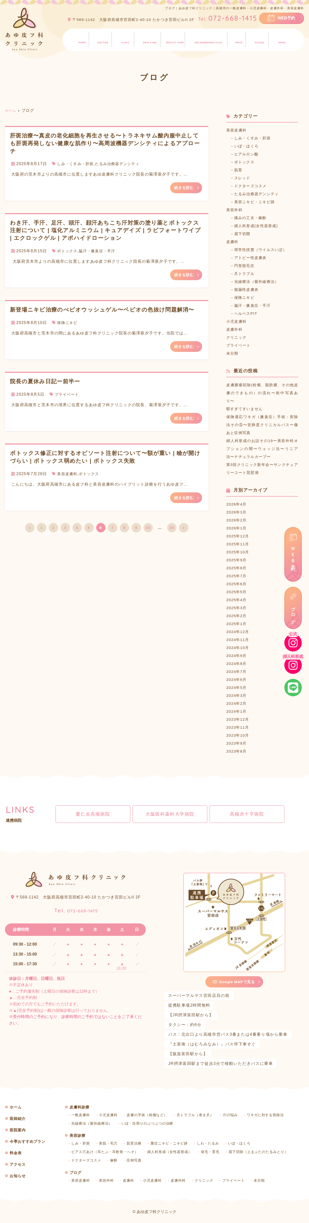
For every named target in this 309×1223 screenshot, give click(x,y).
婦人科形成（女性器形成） (174, 1152)
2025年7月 (237, 576)
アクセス (261, 39)
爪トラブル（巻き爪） (199, 1115)
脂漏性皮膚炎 (248, 289)
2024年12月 (238, 632)
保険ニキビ (67, 324)
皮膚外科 (235, 329)
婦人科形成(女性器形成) (258, 226)
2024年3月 (237, 695)
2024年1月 (237, 711)
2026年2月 (237, 520)
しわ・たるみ (212, 1143)
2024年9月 (237, 655)
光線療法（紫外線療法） (259, 281)
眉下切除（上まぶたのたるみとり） (266, 1152)
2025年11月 (238, 544)
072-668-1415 (76, 909)
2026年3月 (237, 512)
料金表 (240, 39)
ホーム (80, 39)
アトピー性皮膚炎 (252, 258)
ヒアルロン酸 (248, 154)
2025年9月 (237, 560)
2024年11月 (238, 640)
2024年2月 (237, 703)
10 (148, 530)
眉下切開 (243, 234)
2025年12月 (238, 536)
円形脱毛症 (246, 265)
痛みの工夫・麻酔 (252, 218)
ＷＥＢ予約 (293, 554)
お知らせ (284, 39)
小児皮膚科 (237, 321)
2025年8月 (237, 568)
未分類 (232, 353)
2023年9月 (237, 743)
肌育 (239, 170)
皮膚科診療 (148, 39)
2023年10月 (238, 735)
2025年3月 (237, 608)
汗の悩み (236, 1115)
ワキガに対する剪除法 (272, 1115)
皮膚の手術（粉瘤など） (149, 1115)
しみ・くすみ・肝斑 (76, 164)
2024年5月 (237, 687)
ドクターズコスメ (252, 186)
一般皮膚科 (81, 1115)
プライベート (67, 395)
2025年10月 (238, 552)
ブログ (293, 613)
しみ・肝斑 (81, 1143)
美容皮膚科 (67, 475)
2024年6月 (237, 679)
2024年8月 (237, 663)
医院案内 (123, 39)
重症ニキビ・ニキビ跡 (172, 1143)
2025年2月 (237, 616)
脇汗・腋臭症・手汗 (99, 251)
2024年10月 (238, 647)
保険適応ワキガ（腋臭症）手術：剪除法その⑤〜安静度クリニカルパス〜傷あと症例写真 (262, 425)
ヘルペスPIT (247, 313)
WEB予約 (286, 18)
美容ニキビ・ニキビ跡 (257, 202)
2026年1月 (237, 528)
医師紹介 (100, 39)
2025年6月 (237, 584)
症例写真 (136, 1160)
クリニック (237, 337)
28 (171, 530)
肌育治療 (136, 1143)
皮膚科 (232, 242)
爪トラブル (246, 273)
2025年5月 (237, 592)
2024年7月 (237, 671)
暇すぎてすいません (246, 409)
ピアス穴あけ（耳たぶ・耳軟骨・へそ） (106, 1152)
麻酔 (115, 1160)
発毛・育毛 (216, 1152)
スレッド (243, 178)
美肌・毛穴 (109, 1143)
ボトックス (67, 251)
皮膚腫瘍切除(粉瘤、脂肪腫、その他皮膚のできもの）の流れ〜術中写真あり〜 (262, 393)
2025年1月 (237, 624)
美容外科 (235, 210)
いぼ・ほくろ (248, 146)
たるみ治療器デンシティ (121, 164)
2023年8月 (237, 751)
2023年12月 (238, 719)
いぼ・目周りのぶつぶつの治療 (150, 1123)
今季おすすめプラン (209, 39)
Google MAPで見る (234, 982)
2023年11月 (238, 727)
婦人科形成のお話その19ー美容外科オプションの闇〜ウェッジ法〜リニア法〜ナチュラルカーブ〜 (262, 449)
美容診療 (174, 39)
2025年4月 (237, 600)
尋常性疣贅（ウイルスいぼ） (263, 250)
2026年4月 (237, 504)
